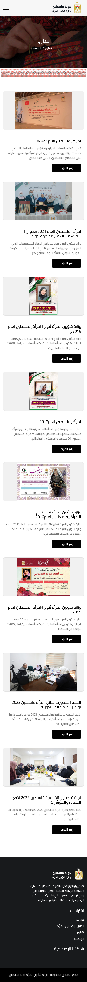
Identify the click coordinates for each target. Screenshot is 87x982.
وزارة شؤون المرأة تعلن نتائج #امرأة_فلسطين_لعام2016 (58, 514)
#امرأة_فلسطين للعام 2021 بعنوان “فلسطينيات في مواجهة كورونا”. (52, 234)
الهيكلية (79, 939)
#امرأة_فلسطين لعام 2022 (58, 140)
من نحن (79, 919)
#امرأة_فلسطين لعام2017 (59, 421)
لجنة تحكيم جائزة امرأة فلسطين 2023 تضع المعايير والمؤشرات (47, 800)
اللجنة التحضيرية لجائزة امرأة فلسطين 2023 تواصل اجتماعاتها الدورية (46, 705)
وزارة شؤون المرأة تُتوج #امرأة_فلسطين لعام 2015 (44, 609)
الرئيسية (36, 48)
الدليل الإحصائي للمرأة (70, 926)
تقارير (80, 932)
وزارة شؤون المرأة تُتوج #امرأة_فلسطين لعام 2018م (44, 329)
